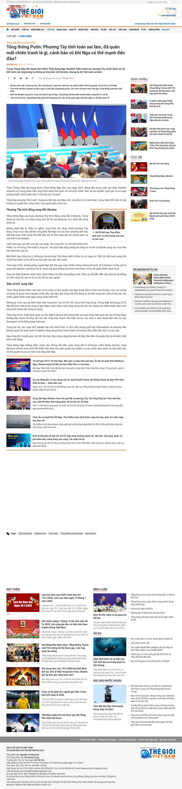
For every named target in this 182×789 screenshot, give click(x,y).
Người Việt (83, 30)
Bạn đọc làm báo (168, 739)
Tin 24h (172, 9)
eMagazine (45, 24)
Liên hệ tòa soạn (88, 739)
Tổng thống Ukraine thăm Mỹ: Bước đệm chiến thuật (152, 618)
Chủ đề (136, 157)
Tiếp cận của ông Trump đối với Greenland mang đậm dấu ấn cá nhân (160, 117)
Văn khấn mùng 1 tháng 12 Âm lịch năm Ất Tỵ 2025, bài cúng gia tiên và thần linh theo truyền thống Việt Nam (65, 624)
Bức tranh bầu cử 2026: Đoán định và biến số (151, 639)
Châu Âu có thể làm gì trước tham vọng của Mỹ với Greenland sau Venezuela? (152, 716)
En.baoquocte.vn (145, 269)
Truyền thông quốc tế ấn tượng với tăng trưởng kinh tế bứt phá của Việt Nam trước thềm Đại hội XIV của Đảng (153, 708)
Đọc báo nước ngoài (107, 680)
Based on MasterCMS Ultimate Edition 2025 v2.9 (28, 784)
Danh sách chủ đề (168, 15)
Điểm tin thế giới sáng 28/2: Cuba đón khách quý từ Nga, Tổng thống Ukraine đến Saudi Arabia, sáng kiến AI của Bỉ (59, 94)
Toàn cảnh (25, 36)
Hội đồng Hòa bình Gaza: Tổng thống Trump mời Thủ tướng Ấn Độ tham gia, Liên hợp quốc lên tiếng (65, 648)
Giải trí (112, 30)
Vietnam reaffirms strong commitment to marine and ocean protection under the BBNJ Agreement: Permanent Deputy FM (154, 302)
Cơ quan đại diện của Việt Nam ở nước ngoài (155, 24)
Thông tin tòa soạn (107, 739)
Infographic (30, 24)
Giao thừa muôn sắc (140, 643)
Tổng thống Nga (25, 533)
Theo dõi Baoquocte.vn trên (49, 78)
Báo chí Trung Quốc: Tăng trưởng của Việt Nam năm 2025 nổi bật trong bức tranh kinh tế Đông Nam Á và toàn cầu (152, 698)
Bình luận (100, 589)
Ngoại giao (62, 30)
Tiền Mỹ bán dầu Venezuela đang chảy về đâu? (108, 708)
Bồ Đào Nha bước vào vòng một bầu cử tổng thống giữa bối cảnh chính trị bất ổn (162, 131)
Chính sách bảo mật (148, 739)
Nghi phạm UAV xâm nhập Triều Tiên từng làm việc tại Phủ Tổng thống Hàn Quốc (162, 145)
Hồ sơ (97, 633)
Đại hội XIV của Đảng (159, 163)
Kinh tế (72, 30)
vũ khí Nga (53, 533)
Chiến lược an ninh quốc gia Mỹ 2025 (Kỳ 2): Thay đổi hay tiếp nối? (151, 655)
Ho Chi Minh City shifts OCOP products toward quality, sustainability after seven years (153, 309)
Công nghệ (134, 30)
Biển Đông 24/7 (38, 30)
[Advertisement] (66, 489)
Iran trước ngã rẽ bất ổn (142, 608)
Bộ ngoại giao (12, 24)
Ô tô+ (143, 30)
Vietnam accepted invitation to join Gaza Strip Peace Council (153, 295)
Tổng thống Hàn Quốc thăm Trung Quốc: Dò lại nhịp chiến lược (152, 603)
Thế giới (50, 30)
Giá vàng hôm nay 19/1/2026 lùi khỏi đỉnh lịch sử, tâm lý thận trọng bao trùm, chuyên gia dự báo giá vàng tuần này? (64, 671)
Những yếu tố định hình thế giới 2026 (148, 613)
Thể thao (122, 30)
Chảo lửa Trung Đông (159, 201)
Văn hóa (94, 30)
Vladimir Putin (40, 533)
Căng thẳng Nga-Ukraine (161, 176)
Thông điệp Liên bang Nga (71, 533)
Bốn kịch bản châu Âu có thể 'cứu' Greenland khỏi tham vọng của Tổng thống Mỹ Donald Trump (151, 689)
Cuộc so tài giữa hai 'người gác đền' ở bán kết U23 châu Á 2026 (64, 693)
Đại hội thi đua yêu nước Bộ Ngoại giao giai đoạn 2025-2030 (162, 216)
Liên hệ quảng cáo (127, 739)
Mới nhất (15, 30)
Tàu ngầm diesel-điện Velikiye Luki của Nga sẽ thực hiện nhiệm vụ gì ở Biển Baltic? (152, 648)
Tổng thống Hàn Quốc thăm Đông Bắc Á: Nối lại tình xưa (152, 596)
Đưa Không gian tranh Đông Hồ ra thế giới (150, 661)
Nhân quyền (154, 30)
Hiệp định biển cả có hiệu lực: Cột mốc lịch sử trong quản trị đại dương (109, 662)
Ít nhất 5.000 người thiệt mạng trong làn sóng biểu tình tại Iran (161, 103)
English (165, 30)
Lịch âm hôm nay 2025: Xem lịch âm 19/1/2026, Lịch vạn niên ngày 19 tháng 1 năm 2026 (64, 598)
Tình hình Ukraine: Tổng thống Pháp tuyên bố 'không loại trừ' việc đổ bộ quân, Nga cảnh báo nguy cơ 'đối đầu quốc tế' (59, 98)
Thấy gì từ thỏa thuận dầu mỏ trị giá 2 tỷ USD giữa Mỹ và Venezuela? (151, 723)
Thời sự (25, 30)
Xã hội (104, 30)
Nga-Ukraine (90, 533)
